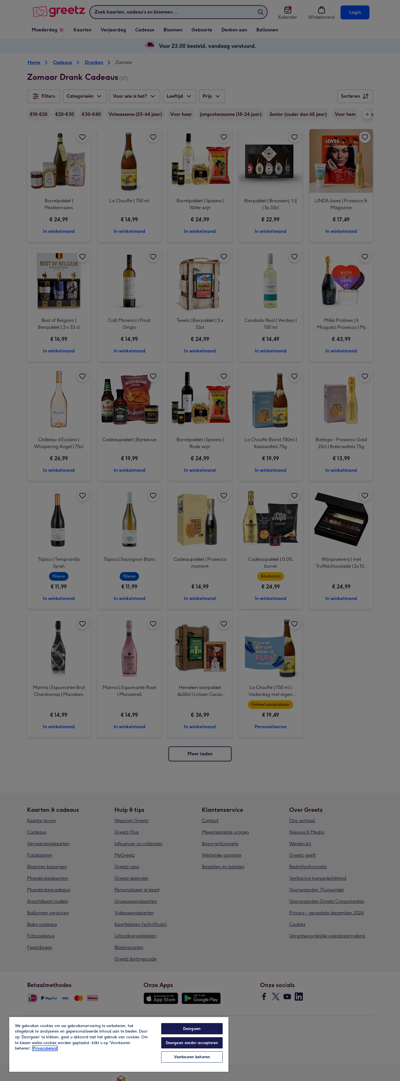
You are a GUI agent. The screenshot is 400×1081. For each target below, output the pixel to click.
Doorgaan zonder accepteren (192, 1043)
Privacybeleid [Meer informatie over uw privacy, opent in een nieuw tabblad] (45, 1048)
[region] (118, 1044)
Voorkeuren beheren (192, 1057)
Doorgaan (192, 1029)
